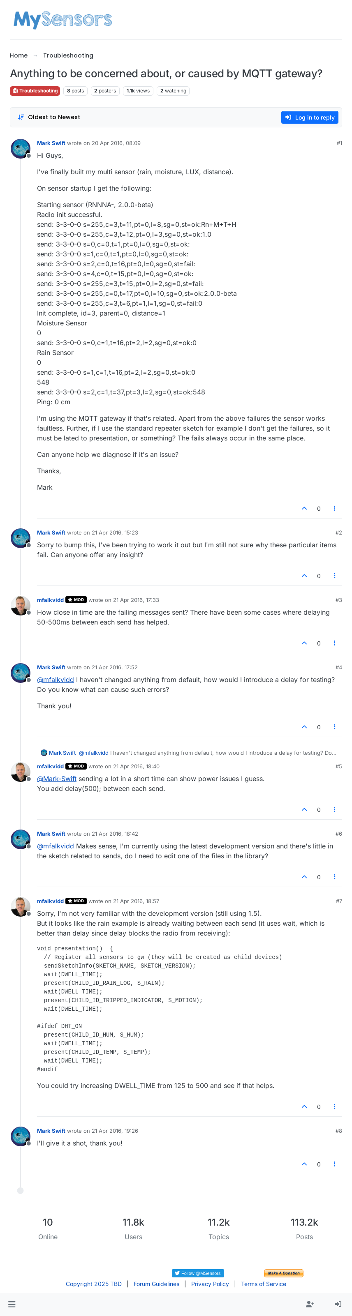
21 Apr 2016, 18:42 (115, 833)
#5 (339, 766)
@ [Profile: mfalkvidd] (55, 679)
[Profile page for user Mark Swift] (20, 149)
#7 (339, 901)
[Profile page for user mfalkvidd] (20, 605)
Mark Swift (51, 143)
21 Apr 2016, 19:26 (115, 1130)
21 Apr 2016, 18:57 (136, 901)
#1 (339, 143)
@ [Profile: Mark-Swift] (56, 778)
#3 (339, 600)
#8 (339, 1130)
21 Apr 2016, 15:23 (115, 532)
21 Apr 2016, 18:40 (136, 766)
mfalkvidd (50, 600)
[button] (11, 1304)
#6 (339, 833)
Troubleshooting (35, 91)
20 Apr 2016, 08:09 (116, 143)
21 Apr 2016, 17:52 (115, 667)
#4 (339, 667)
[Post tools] (335, 508)
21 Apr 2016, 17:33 (136, 600)
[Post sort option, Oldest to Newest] (49, 117)
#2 (339, 532)
